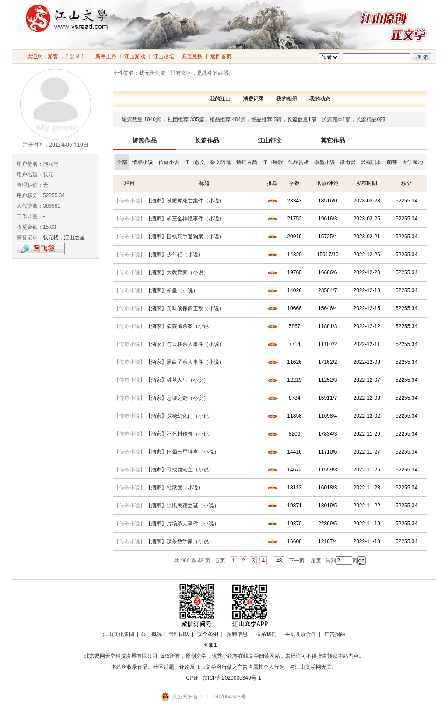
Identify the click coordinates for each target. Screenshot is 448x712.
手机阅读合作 (300, 634)
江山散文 (194, 162)
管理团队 (178, 634)
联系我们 (266, 634)
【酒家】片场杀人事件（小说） (182, 523)
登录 (75, 56)
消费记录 (253, 99)
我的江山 (220, 99)
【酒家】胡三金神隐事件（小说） (185, 219)
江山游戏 (134, 56)
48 (279, 561)
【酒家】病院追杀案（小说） (180, 326)
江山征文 (270, 140)
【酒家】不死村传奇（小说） (180, 434)
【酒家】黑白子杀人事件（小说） (185, 362)
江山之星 (74, 237)
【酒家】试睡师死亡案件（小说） (185, 201)
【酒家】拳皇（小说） (172, 290)
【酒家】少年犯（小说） (174, 254)
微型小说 (324, 162)
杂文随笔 (220, 162)
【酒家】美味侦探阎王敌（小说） (185, 308)
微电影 (348, 162)
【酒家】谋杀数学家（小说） (180, 541)
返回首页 (220, 56)
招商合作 (234, 645)
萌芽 (392, 162)
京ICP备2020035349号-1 (232, 678)
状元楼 (51, 237)
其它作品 (333, 140)
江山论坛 (163, 56)
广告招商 (334, 634)
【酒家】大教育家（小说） (177, 272)
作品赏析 (298, 162)
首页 (220, 561)
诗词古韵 (246, 162)
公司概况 (151, 634)
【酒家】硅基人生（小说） (177, 380)
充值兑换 (192, 56)
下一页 (296, 561)
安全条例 (207, 634)
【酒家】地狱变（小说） (174, 488)
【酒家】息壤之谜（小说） (177, 398)
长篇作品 (207, 140)
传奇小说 (168, 162)
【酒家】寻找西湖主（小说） (180, 470)
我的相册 (286, 99)
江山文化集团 (118, 634)
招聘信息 (237, 634)
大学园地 (412, 162)
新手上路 (105, 56)
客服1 (210, 645)
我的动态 (319, 99)
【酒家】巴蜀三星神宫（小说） (182, 452)
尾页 (316, 561)
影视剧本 (371, 162)
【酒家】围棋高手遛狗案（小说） (185, 237)
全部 (122, 162)
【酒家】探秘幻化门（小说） (180, 416)
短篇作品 (144, 140)
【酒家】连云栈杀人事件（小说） (185, 344)
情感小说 (142, 162)
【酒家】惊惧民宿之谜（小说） (182, 506)
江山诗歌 (272, 162)
